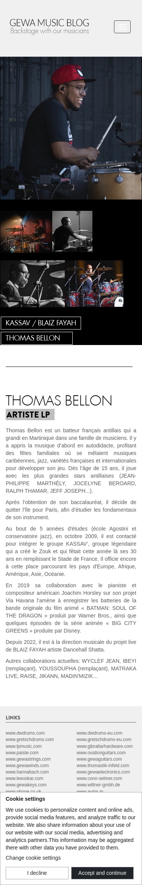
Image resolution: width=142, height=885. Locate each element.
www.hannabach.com (27, 772)
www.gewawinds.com (27, 765)
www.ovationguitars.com (101, 752)
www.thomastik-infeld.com (103, 765)
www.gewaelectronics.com (103, 772)
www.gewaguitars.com (99, 759)
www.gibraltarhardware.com (105, 746)
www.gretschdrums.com (30, 739)
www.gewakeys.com (26, 785)
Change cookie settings (33, 858)
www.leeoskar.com (24, 778)
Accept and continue (102, 873)
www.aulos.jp (90, 791)
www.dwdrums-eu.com (100, 733)
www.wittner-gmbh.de (98, 785)
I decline (37, 873)
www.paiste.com (22, 752)
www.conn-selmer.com (99, 778)
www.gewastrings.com (28, 759)
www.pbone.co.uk (23, 791)
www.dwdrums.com (25, 733)
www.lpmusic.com (24, 746)
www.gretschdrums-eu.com (104, 739)
